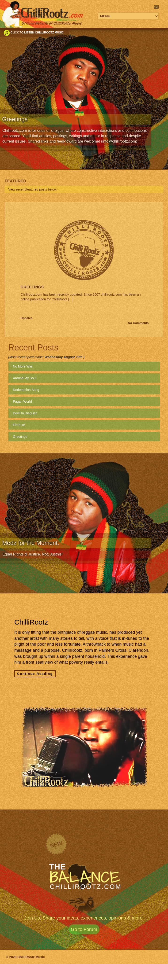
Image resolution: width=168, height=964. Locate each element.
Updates (27, 318)
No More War (22, 366)
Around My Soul (24, 378)
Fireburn (19, 425)
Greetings (32, 287)
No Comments (138, 323)
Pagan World (22, 401)
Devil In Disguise (25, 413)
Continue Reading (35, 674)
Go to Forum (84, 929)
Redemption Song (26, 390)
